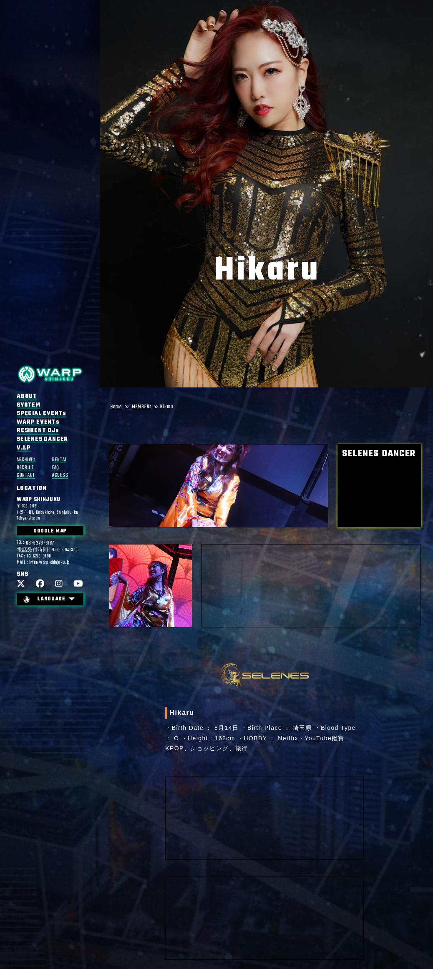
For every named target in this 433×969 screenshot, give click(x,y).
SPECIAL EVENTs (41, 413)
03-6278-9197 (40, 543)
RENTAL (59, 460)
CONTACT (26, 475)
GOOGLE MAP (50, 531)
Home (116, 407)
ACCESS (60, 475)
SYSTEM (28, 405)
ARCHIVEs (26, 460)
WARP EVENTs (38, 422)
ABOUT (27, 396)
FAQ (55, 468)
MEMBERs (142, 407)
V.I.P (24, 448)
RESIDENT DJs (38, 431)
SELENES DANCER (42, 439)
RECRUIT (25, 468)
